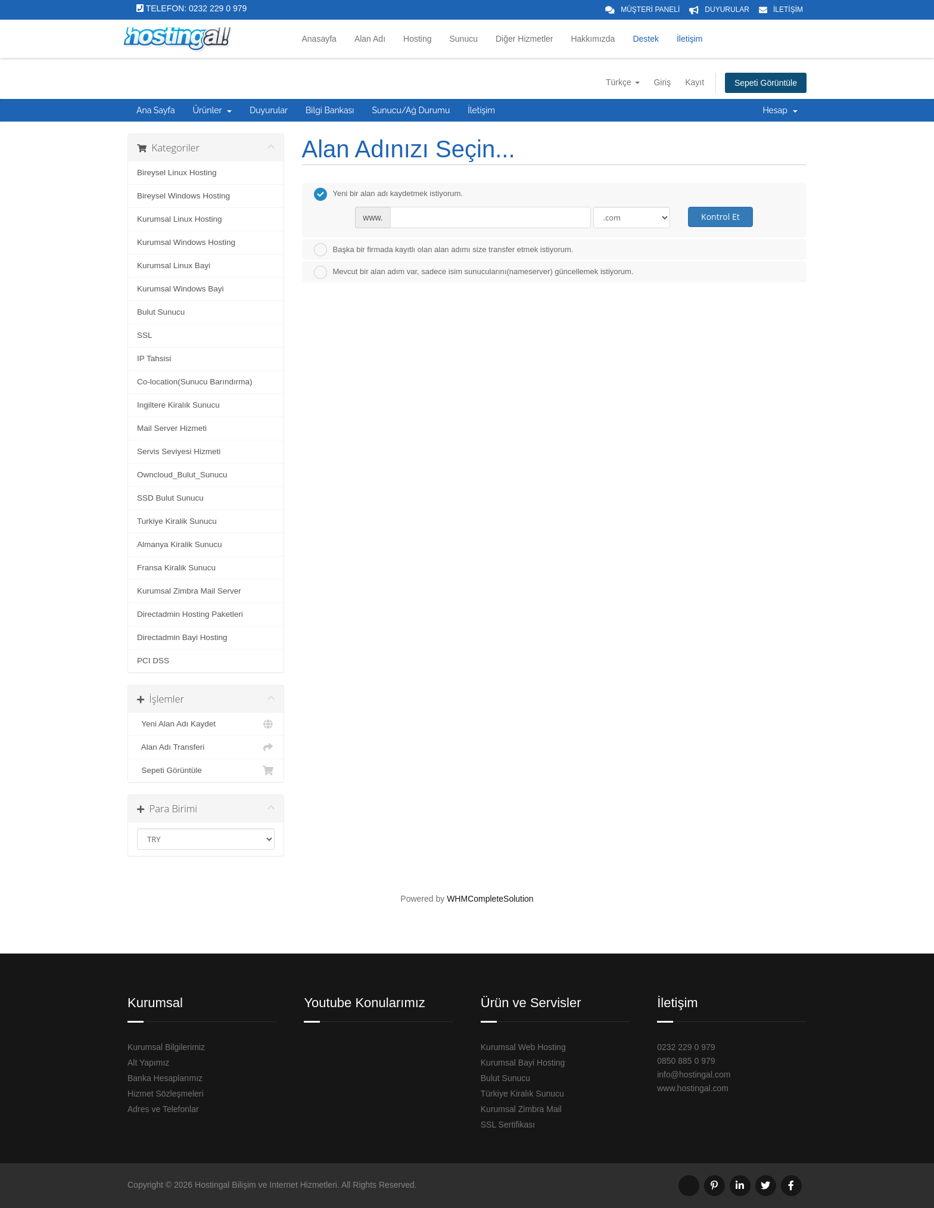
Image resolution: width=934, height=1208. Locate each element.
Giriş (662, 82)
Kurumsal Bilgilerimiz (166, 1047)
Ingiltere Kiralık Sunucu (178, 404)
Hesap (780, 110)
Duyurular (269, 110)
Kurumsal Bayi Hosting (523, 1062)
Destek (646, 39)
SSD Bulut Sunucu (170, 497)
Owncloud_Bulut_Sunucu (182, 474)
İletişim (690, 39)
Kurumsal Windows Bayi (180, 288)
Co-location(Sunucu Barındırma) (195, 381)
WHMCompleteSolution (490, 898)
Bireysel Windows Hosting (183, 195)
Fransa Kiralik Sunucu (176, 567)
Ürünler (212, 110)
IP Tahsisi (154, 358)
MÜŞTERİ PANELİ (650, 9)
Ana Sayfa (155, 110)
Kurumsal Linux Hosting (179, 219)
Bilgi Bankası (330, 110)
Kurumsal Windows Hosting (186, 242)
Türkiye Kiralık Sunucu (522, 1093)
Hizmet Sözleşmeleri (165, 1093)
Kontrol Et (720, 216)
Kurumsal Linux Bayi (173, 265)
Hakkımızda (593, 39)
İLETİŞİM (788, 9)
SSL (144, 335)
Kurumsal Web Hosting (523, 1047)
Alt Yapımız (148, 1062)
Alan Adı (369, 39)
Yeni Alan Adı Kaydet (206, 724)
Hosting (417, 39)
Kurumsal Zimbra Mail (521, 1109)
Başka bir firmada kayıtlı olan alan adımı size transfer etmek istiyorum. (444, 249)
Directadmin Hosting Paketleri (190, 614)
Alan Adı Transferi (206, 747)
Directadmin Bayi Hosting (182, 637)
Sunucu (464, 39)
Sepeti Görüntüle (765, 83)
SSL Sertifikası (508, 1124)
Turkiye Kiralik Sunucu (177, 521)
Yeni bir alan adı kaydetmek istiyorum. (388, 194)
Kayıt (694, 82)
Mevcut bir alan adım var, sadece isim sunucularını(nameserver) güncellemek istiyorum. (474, 272)
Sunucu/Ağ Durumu (411, 110)
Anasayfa (319, 39)
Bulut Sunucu (161, 312)
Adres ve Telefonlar (163, 1109)
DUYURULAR (727, 9)
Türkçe (623, 82)
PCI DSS (153, 660)
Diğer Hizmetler (524, 39)
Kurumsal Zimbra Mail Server (189, 590)
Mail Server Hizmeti (172, 428)
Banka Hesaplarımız (165, 1078)
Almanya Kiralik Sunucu (179, 544)
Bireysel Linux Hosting (177, 172)
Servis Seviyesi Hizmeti (178, 451)
